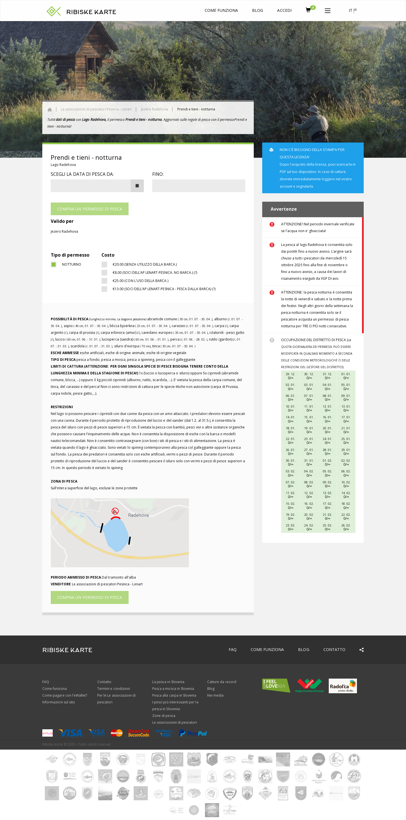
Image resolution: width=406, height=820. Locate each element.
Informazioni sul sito (58, 702)
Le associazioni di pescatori (174, 722)
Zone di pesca (163, 715)
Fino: (158, 174)
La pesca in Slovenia (168, 681)
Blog (257, 10)
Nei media (215, 695)
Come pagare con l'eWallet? (64, 695)
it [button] (353, 10)
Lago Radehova (63, 164)
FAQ (233, 649)
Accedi (284, 10)
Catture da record (221, 681)
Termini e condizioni (113, 688)
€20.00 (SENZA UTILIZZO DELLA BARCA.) (145, 264)
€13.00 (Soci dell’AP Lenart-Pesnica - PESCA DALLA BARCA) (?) (164, 288)
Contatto (334, 649)
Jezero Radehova (154, 109)
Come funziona (221, 10)
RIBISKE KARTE (91, 12)
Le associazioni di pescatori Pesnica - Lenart (96, 109)
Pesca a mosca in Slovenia (173, 688)
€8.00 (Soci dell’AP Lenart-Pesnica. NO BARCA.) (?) (155, 272)
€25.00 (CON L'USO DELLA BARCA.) (140, 280)
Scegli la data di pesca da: (82, 174)
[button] (327, 9)
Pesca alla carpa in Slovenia (174, 695)
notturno (71, 264)
